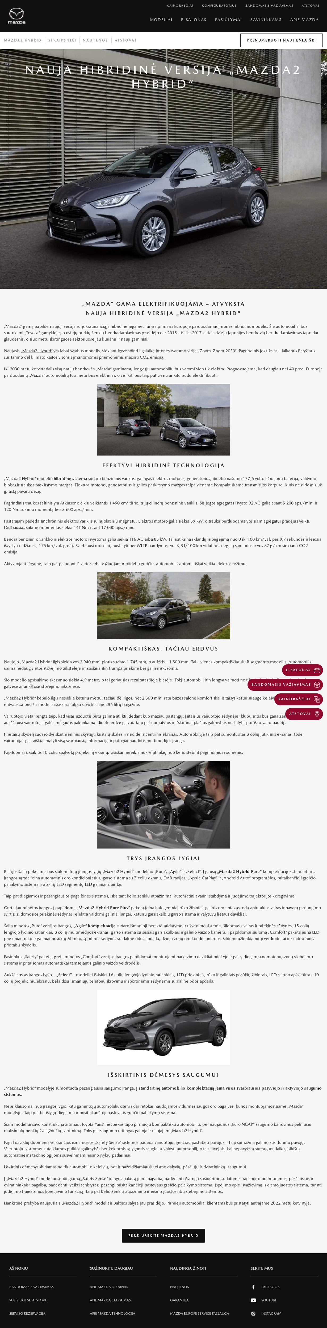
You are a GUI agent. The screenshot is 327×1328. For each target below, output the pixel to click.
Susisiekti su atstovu (28, 1300)
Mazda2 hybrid (23, 40)
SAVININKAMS (266, 19)
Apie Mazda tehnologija (112, 1313)
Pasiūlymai (228, 19)
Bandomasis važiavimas (31, 1287)
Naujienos (95, 40)
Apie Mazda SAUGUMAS (110, 1300)
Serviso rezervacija (27, 1313)
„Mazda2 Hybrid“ (36, 350)
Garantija (179, 1300)
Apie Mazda (304, 19)
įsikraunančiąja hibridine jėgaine (112, 326)
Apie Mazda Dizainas (109, 1287)
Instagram (266, 1313)
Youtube (264, 1300)
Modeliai (161, 19)
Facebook (265, 1287)
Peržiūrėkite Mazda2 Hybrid (163, 1236)
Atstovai (126, 40)
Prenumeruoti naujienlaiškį (281, 40)
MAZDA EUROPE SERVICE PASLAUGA (199, 1313)
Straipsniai (62, 40)
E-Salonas (194, 19)
